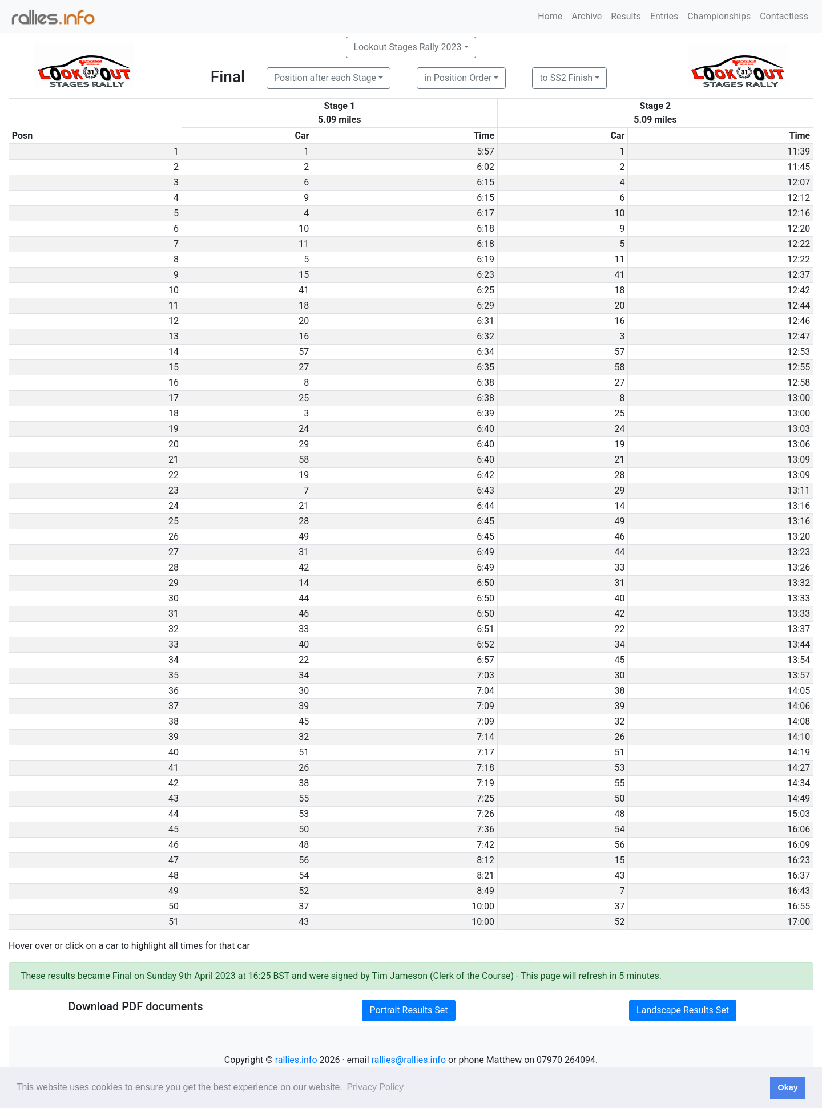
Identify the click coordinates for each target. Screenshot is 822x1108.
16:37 (798, 875)
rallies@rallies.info (409, 1059)
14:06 (798, 706)
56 (619, 844)
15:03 (798, 813)
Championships (719, 16)
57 (304, 351)
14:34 (798, 783)
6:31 (485, 321)
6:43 (485, 490)
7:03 (485, 675)
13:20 (798, 536)
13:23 (798, 552)
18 (619, 290)
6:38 (485, 382)
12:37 (798, 274)
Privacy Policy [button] (375, 1087)
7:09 (485, 706)
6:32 (485, 336)
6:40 (485, 428)
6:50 (485, 582)
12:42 (798, 290)
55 (619, 783)
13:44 (798, 644)
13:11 (798, 490)
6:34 (485, 351)
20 (619, 305)
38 (619, 690)
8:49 (485, 890)
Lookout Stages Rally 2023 (407, 47)
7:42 (485, 844)
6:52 (485, 644)
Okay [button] (787, 1087)
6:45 (485, 521)
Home (550, 16)
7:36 (485, 829)
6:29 (485, 305)
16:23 (798, 860)
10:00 (483, 906)
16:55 (798, 906)
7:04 (485, 690)
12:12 (798, 197)
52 (304, 890)
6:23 (485, 274)
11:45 (798, 166)
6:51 (485, 629)
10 (619, 213)
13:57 (798, 675)
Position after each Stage (325, 77)
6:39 (485, 413)
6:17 (485, 213)
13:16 (798, 505)
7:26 (485, 813)
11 (304, 243)
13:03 (798, 428)
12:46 (798, 321)
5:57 (485, 151)
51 (304, 752)
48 (619, 813)
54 (619, 829)
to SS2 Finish (566, 77)
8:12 (485, 860)
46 (619, 536)
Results (626, 16)
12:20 (798, 228)
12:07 (798, 182)
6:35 (485, 367)
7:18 (485, 767)
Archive (586, 16)
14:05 (798, 690)
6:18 (485, 228)
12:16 (798, 213)
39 (304, 706)
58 (619, 367)
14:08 (798, 721)
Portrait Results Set (408, 1010)
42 (304, 567)
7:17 (485, 752)
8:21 (485, 875)
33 (619, 567)
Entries (664, 16)
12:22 (798, 243)
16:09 (798, 844)
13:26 (798, 567)
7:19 (485, 783)
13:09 (798, 459)
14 (619, 505)
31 (304, 552)
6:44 (485, 505)
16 (619, 321)
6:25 (485, 290)
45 (619, 659)
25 (304, 398)
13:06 (798, 444)
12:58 (798, 382)
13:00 (798, 398)
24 (304, 428)
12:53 (798, 351)
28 (619, 475)
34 (619, 644)
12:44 (798, 305)
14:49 (798, 798)
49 (619, 521)
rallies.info (296, 1059)
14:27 (798, 767)
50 (619, 798)
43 (619, 875)
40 (619, 598)
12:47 (798, 336)
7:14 (485, 736)
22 (619, 629)
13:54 (798, 659)
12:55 (798, 367)
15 (304, 274)
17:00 (798, 921)
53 (619, 767)
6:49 (485, 552)
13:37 (798, 629)
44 (619, 552)
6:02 (485, 166)
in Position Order (457, 77)
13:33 (798, 598)
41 (619, 274)
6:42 (485, 475)
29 (304, 444)
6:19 (485, 259)
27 (304, 367)
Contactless (784, 16)
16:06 (798, 829)
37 (304, 906)
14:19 (798, 752)
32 (619, 721)
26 (619, 736)
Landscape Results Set (682, 1010)
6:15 (485, 182)
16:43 (798, 890)
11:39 (798, 151)
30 (619, 675)
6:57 (485, 659)
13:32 (798, 582)
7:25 (485, 798)
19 (619, 444)
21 (619, 459)
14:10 (798, 736)
